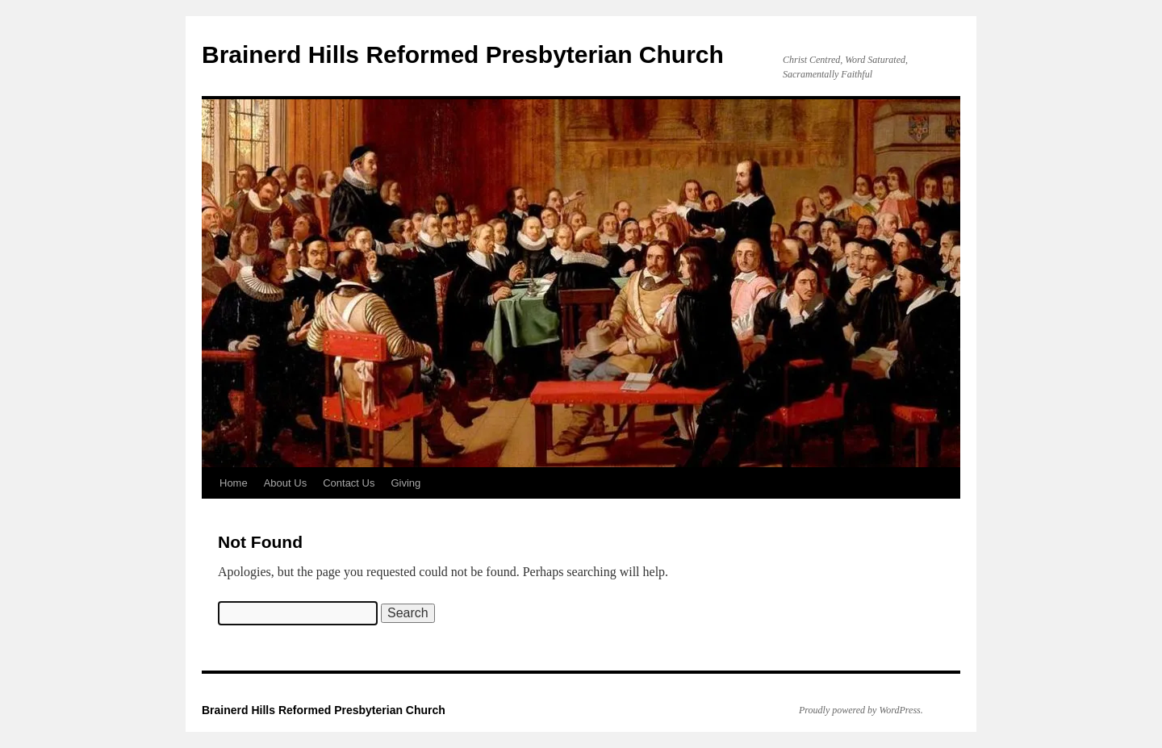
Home (233, 483)
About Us (285, 483)
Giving (405, 483)
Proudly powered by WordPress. (861, 710)
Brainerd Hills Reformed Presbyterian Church (463, 54)
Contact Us (348, 483)
